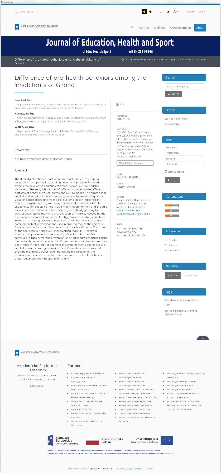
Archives (159, 27)
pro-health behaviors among (181, 310)
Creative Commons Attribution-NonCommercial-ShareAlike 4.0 (133, 210)
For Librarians (172, 250)
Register (190, 11)
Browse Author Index (176, 118)
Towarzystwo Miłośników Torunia (134, 409)
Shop (150, 468)
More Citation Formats (131, 163)
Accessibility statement (130, 468)
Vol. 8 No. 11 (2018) (128, 177)
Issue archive (172, 123)
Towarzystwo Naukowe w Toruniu (134, 413)
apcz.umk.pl (37, 385)
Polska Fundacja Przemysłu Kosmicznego (138, 397)
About (200, 27)
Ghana (178, 314)
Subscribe (173, 275)
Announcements (180, 27)
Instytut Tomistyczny (81, 409)
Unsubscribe (190, 275)
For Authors (171, 245)
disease (169, 314)
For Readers (171, 240)
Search (175, 93)
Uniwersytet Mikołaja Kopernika (182, 381)
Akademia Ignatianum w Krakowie (87, 373)
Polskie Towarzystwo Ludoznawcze (135, 405)
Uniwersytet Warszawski (179, 389)
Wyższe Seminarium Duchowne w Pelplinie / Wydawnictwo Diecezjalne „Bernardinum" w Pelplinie (184, 405)
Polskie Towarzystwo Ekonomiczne (135, 401)
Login (202, 11)
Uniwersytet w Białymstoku (180, 385)
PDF (121, 104)
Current (144, 27)
